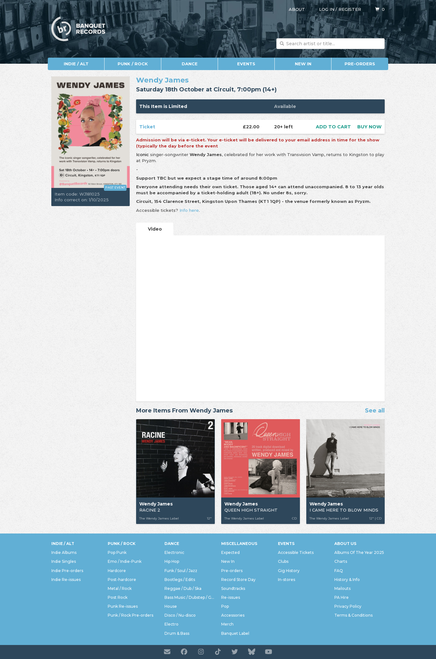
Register (349, 9)
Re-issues (230, 597)
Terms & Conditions (353, 615)
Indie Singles (63, 561)
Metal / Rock (120, 588)
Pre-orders (360, 63)
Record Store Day (238, 579)
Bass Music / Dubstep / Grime (189, 597)
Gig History (289, 570)
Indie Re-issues (66, 579)
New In (303, 63)
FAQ (338, 570)
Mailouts (342, 588)
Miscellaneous (239, 543)
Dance (190, 63)
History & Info (347, 579)
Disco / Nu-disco (180, 615)
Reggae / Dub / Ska (182, 588)
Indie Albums (63, 552)
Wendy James (162, 80)
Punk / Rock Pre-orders (130, 615)
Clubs (283, 561)
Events (246, 63)
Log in (326, 9)
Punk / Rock (133, 63)
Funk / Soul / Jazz (180, 570)
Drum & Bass (176, 633)
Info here (189, 210)
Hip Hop (171, 561)
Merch (227, 624)
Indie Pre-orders (67, 570)
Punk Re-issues (123, 606)
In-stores (286, 579)
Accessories (232, 615)
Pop (225, 606)
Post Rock (117, 597)
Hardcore (117, 570)
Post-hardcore (122, 579)
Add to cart (333, 127)
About (297, 9)
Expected (230, 552)
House (170, 606)
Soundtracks (233, 588)
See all (375, 411)
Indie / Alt (76, 63)
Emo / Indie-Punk (125, 561)
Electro (171, 624)
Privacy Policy (347, 606)
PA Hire (341, 597)
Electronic (174, 552)
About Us (345, 543)
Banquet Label (235, 633)
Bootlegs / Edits (179, 579)
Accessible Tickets (296, 552)
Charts (340, 561)
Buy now (369, 127)
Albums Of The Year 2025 (359, 552)
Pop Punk (117, 552)
